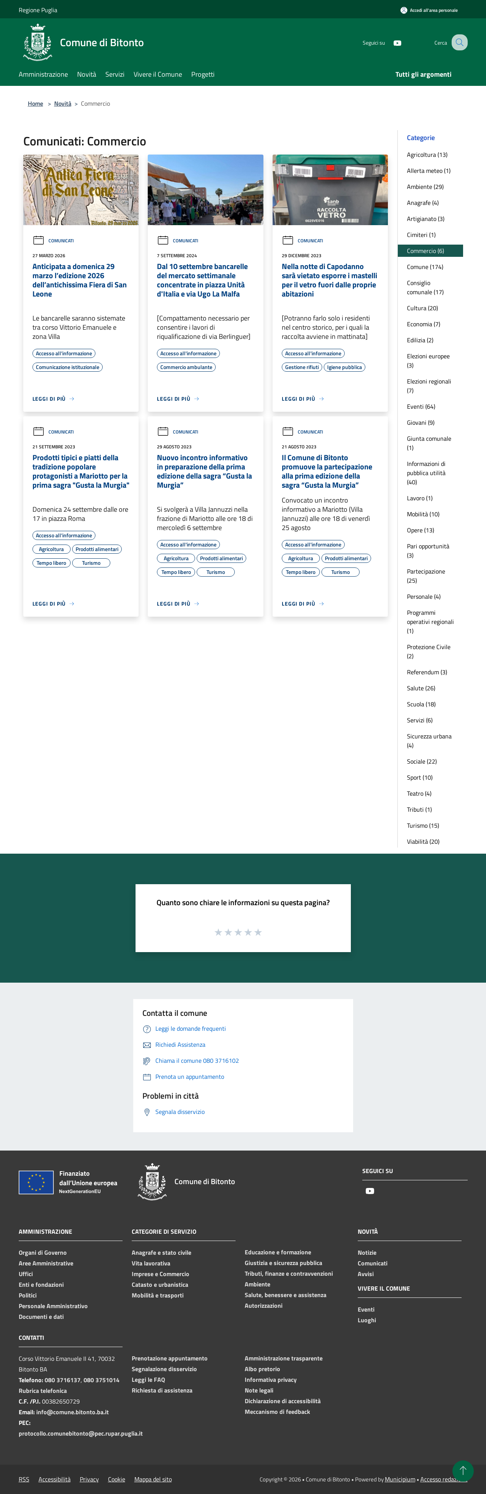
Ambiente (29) (425, 186)
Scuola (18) (421, 704)
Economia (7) (423, 324)
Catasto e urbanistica (160, 1284)
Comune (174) (425, 266)
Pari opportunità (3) (428, 551)
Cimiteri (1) (421, 234)
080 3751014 (101, 1379)
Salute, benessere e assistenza (285, 1294)
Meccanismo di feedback (277, 1411)
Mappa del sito (153, 1479)
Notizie (367, 1252)
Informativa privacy (271, 1379)
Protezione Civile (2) (428, 651)
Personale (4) (424, 596)
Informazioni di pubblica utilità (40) (426, 473)
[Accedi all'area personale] (429, 10)
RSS (24, 1479)
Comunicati (53, 240)
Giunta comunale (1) (429, 443)
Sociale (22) (422, 761)
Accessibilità (55, 1479)
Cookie (116, 1479)
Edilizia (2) (420, 340)
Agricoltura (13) (427, 154)
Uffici (26, 1273)
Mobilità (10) (423, 514)
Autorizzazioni (264, 1305)
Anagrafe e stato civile (161, 1252)
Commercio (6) (425, 250)
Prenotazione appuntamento (170, 1358)
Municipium (400, 1479)
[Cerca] (458, 42)
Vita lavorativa (151, 1263)
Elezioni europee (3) (428, 360)
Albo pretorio (262, 1368)
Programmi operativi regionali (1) (430, 621)
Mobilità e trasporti (158, 1295)
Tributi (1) (419, 809)
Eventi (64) (421, 406)
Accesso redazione (444, 1479)
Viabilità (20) (423, 841)
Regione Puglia (38, 10)
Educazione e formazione (278, 1252)
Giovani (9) (420, 422)
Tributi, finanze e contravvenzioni (289, 1273)
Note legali (259, 1390)
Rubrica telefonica (43, 1390)
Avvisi (366, 1273)
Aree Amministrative (46, 1263)
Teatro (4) (419, 793)
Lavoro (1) (420, 498)
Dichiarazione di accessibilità (283, 1400)
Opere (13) (420, 530)
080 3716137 (63, 1379)
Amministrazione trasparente (284, 1358)
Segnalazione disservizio (164, 1368)
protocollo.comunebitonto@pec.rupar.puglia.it (81, 1433)
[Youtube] (390, 42)
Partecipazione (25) (426, 576)
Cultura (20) (422, 308)
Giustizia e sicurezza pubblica (283, 1262)
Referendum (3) (427, 672)
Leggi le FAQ (148, 1379)
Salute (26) (421, 688)
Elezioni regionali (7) (429, 386)
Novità (62, 103)
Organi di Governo (43, 1252)
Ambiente (257, 1284)
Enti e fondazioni (41, 1284)
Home (35, 103)
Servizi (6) (420, 720)
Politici (28, 1295)
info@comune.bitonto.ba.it (72, 1412)
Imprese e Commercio (160, 1273)
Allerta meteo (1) (428, 170)
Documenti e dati (41, 1316)
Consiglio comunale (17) (425, 287)
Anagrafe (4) (423, 202)
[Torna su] (463, 1471)
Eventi (366, 1309)
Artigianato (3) (425, 218)
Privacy (89, 1479)
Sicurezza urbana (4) (429, 741)
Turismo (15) (423, 825)
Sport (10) (420, 777)
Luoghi (367, 1320)
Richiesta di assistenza (162, 1390)
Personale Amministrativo (53, 1305)
